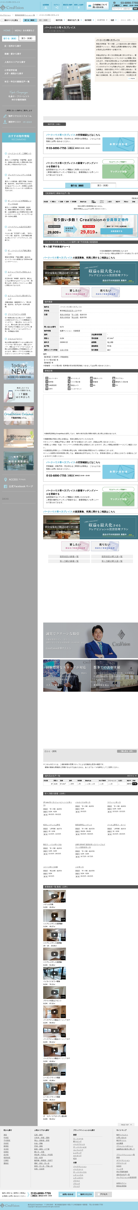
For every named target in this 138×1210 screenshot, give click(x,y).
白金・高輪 (38, 1143)
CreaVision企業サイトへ (58, 648)
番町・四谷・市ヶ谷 (41, 1163)
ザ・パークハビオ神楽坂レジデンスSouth (19, 202)
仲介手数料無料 (122, 1172)
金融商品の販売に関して (125, 1149)
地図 (112, 20)
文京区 (6, 1149)
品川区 (6, 1155)
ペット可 (119, 1169)
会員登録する (90, 226)
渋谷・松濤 (38, 1158)
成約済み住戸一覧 (123, 1175)
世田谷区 (68, 311)
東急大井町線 (65, 315)
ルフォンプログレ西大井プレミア (19, 297)
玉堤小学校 (64, 350)
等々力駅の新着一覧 (69, 561)
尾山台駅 (75, 317)
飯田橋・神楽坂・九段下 (43, 1160)
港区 (5, 1135)
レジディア (77, 1153)
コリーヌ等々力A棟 (50, 867)
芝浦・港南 (38, 1146)
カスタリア (77, 1156)
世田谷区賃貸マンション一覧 (25, 15)
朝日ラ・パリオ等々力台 (52, 845)
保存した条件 (78, 7)
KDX (75, 1159)
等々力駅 (75, 315)
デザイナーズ (121, 1163)
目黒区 (6, 1152)
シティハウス (78, 1175)
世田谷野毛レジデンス (83, 825)
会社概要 (119, 1143)
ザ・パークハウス (80, 1172)
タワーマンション (123, 1160)
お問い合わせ (121, 1138)
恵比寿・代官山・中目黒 (43, 1155)
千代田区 (7, 1140)
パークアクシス (79, 1144)
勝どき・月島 (39, 1152)
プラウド (76, 1181)
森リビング (77, 1141)
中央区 (6, 1138)
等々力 (74, 311)
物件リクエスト (122, 1135)
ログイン (57, 6)
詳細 (135, 783)
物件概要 (88, 20)
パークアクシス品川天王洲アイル (19, 228)
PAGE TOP (125, 1125)
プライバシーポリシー (124, 1146)
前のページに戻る (11, 20)
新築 (118, 1157)
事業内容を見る (101, 685)
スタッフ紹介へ (54, 685)
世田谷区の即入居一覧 (112, 556)
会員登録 (46, 6)
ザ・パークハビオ (80, 1147)
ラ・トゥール (78, 1139)
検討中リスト (121, 1140)
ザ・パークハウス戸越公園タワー (19, 252)
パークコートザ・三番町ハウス (19, 155)
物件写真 (59, 20)
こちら (85, 209)
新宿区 (6, 1146)
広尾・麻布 (38, 1135)
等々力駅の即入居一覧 (112, 561)
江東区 (6, 1160)
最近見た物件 (67, 7)
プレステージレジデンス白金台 (19, 176)
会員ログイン (121, 1183)
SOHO (118, 1166)
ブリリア (76, 1186)
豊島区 (6, 1163)
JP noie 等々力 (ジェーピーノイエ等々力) (57, 803)
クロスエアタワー (15, 339)
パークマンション (80, 1167)
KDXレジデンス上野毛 (51, 825)
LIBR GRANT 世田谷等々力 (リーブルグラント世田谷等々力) (90, 846)
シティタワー (78, 1178)
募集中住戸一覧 (73, 20)
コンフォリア (78, 1150)
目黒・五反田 (39, 1169)
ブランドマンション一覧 (125, 1155)
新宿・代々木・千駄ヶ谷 (43, 1166)
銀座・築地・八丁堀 (41, 1149)
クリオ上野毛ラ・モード (116, 825)
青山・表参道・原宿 (41, 1140)
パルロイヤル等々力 (82, 802)
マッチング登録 (118, 171)
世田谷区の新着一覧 (69, 556)
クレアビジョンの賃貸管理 (126, 1177)
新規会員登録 (121, 1186)
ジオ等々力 (79, 867)
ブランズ (76, 1184)
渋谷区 (6, 1143)
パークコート (78, 1169)
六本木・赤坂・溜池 (41, 1138)
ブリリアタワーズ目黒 (17, 314)
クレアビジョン (5, 15)
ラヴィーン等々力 (114, 802)
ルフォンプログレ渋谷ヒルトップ (19, 273)
